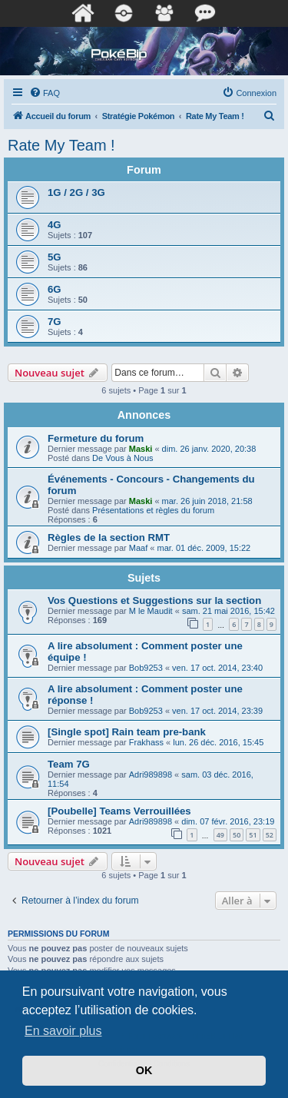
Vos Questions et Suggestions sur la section (154, 600)
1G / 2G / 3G (76, 192)
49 (220, 835)
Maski (141, 448)
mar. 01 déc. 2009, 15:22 (203, 547)
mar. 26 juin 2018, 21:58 (207, 501)
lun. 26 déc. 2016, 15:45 (218, 742)
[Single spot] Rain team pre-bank (127, 732)
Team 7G (69, 764)
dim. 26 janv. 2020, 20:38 (209, 448)
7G (54, 321)
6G (54, 289)
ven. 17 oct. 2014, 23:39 (217, 710)
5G (54, 257)
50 (236, 835)
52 (269, 835)
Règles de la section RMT (109, 537)
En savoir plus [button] (63, 1030)
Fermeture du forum (96, 438)
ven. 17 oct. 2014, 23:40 (217, 667)
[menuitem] (44, 93)
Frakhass (146, 742)
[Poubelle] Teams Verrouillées (119, 811)
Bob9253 (146, 667)
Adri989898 (150, 774)
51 (253, 835)
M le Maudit (151, 610)
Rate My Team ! (61, 145)
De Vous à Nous (123, 458)
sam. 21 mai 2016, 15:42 (228, 610)
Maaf (138, 547)
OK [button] (144, 1070)
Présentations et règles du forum (153, 510)
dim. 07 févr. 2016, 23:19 (227, 821)
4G (54, 225)
